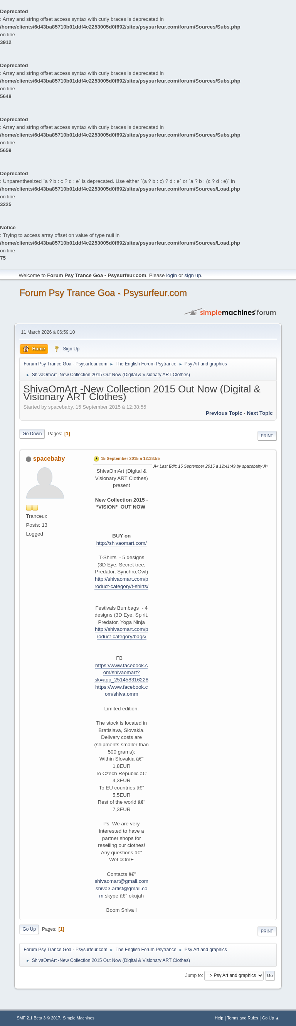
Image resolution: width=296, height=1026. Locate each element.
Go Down (32, 433)
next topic (259, 413)
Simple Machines (78, 1018)
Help (219, 1018)
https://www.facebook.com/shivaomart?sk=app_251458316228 (121, 673)
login (171, 275)
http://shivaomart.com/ (121, 543)
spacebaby (49, 458)
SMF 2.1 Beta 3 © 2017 (38, 1018)
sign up (193, 275)
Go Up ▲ (270, 1018)
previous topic (224, 413)
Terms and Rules (242, 1018)
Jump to (193, 975)
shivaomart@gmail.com (121, 881)
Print (267, 435)
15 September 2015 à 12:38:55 (130, 458)
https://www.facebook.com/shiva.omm (121, 690)
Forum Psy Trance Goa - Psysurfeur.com (103, 292)
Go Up (29, 929)
